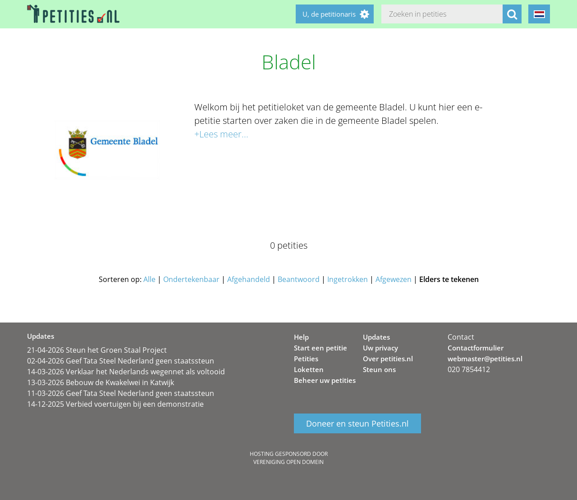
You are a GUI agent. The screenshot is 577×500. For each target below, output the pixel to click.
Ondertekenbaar (191, 279)
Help (301, 336)
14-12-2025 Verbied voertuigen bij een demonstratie (115, 404)
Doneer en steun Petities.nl (357, 423)
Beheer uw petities (325, 380)
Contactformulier (476, 347)
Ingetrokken (347, 279)
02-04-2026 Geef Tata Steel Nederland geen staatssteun (120, 361)
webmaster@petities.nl (485, 358)
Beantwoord (299, 279)
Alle (149, 279)
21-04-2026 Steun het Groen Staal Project (97, 350)
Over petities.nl (388, 358)
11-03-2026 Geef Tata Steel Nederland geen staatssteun (120, 393)
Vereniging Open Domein (288, 462)
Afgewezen (394, 279)
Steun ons (379, 369)
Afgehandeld (248, 279)
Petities (306, 358)
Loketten (309, 369)
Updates (376, 336)
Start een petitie (320, 347)
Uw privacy (380, 347)
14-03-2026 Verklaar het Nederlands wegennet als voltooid (126, 372)
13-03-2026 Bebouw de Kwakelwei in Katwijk (100, 382)
